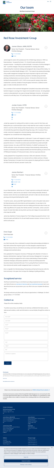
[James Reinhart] (46, 173)
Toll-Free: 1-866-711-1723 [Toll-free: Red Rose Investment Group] (8, 411)
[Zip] (26, 349)
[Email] (26, 325)
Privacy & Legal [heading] (31, 438)
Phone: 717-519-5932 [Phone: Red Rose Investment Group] (7, 410)
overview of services (21, 284)
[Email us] (3, 413)
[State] (26, 346)
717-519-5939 (34, 428)
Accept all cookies (26, 461)
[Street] (26, 335)
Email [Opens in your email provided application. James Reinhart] (14, 184)
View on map (5, 444)
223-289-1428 (16, 182)
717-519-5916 (34, 421)
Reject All (26, 457)
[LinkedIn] (30, 423)
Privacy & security (31, 440)
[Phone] (26, 329)
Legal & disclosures (32, 442)
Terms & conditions (32, 444)
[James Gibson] (46, 47)
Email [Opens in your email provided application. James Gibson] (14, 56)
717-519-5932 (9, 421)
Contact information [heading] (8, 407)
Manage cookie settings (26, 464)
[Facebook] (27, 119)
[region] (27, 457)
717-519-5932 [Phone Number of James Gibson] (16, 54)
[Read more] (5, 378)
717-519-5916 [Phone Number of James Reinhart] (16, 179)
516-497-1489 (8, 431)
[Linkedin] (27, 117)
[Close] (51, 447)
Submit (7, 363)
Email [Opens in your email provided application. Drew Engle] (6, 239)
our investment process (36, 284)
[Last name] (26, 320)
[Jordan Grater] (46, 106)
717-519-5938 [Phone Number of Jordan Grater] (16, 112)
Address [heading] (5, 438)
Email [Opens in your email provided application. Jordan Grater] (14, 115)
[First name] (26, 316)
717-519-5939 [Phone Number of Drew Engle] (8, 237)
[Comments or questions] (26, 356)
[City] (26, 342)
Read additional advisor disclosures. (9, 381)
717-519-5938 (9, 429)
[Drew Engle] (46, 233)
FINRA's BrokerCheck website (40, 390)
